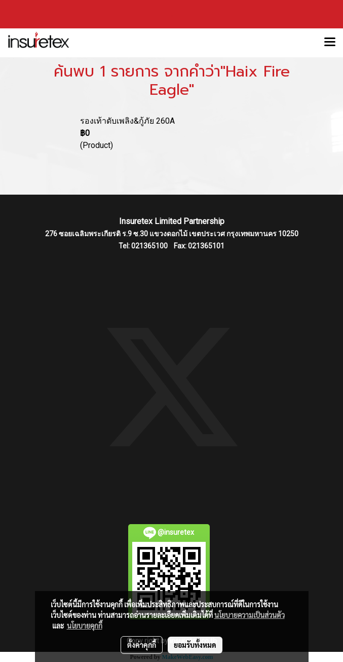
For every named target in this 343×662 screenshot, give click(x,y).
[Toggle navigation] (330, 42)
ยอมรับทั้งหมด (195, 644)
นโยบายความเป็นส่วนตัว (249, 614)
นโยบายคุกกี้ (84, 625)
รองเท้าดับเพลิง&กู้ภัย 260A (127, 121)
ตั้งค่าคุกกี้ (141, 644)
